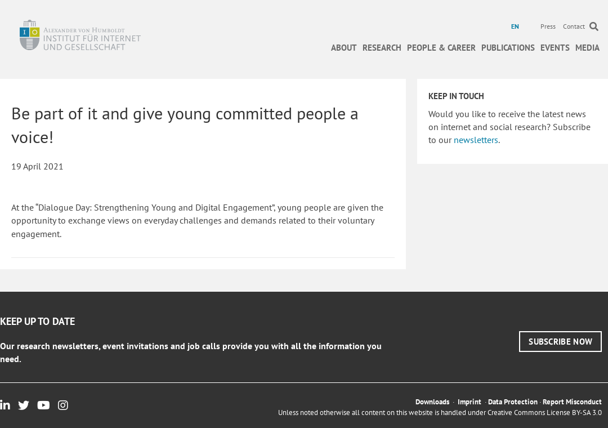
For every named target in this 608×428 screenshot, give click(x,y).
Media (587, 47)
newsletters (476, 139)
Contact (574, 26)
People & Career (441, 47)
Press (548, 26)
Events (555, 47)
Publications (508, 47)
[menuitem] (516, 26)
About (344, 47)
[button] (560, 341)
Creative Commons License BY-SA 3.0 (545, 412)
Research (382, 47)
